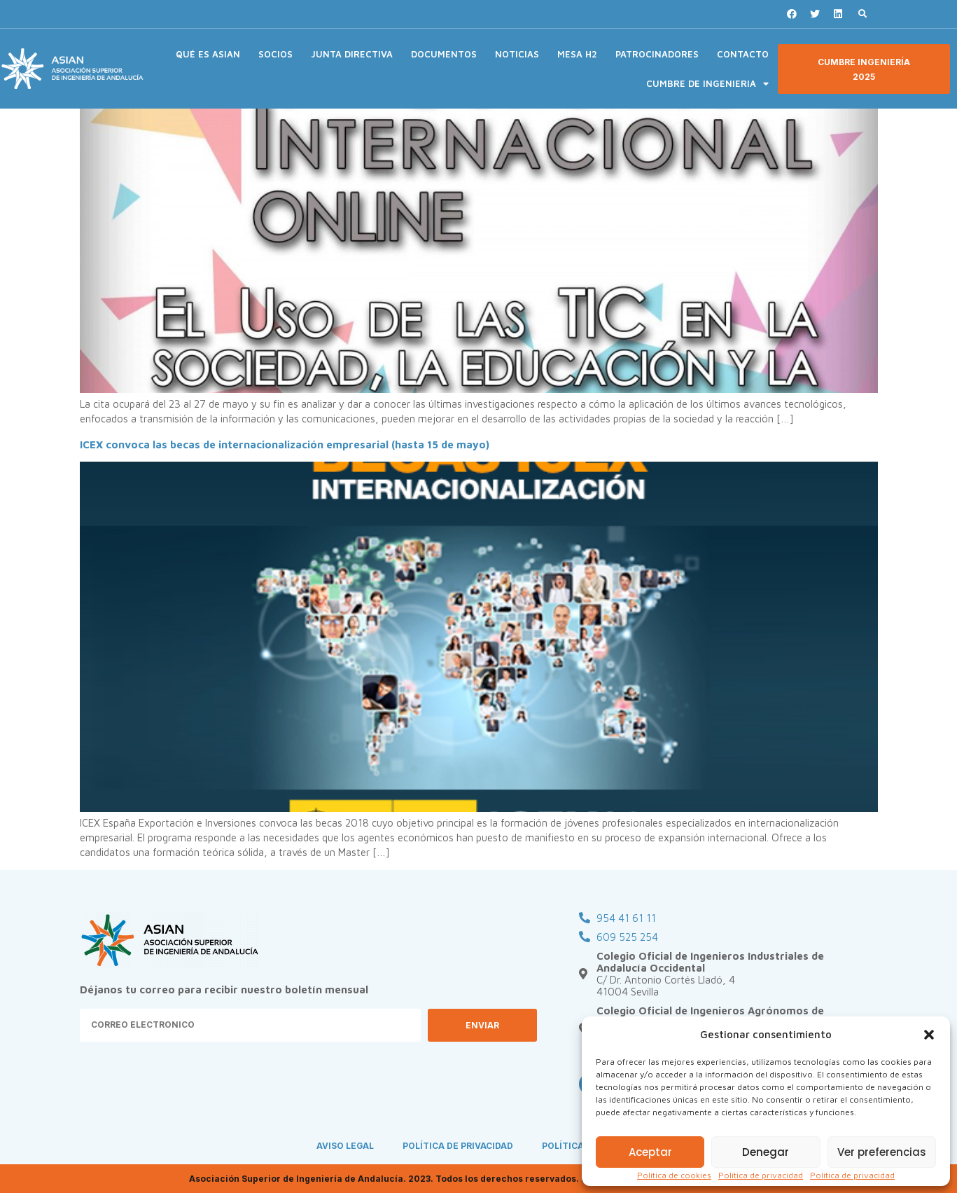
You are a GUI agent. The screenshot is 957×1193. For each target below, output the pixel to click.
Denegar (765, 1152)
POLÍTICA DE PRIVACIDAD (458, 1145)
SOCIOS (275, 54)
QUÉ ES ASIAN (208, 54)
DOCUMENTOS (444, 54)
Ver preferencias (881, 1152)
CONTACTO (743, 54)
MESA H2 (577, 54)
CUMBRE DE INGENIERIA (707, 83)
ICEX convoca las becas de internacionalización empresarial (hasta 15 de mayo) (284, 444)
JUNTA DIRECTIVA (352, 54)
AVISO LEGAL (345, 1145)
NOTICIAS (517, 54)
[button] (929, 1035)
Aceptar (650, 1152)
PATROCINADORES (657, 54)
